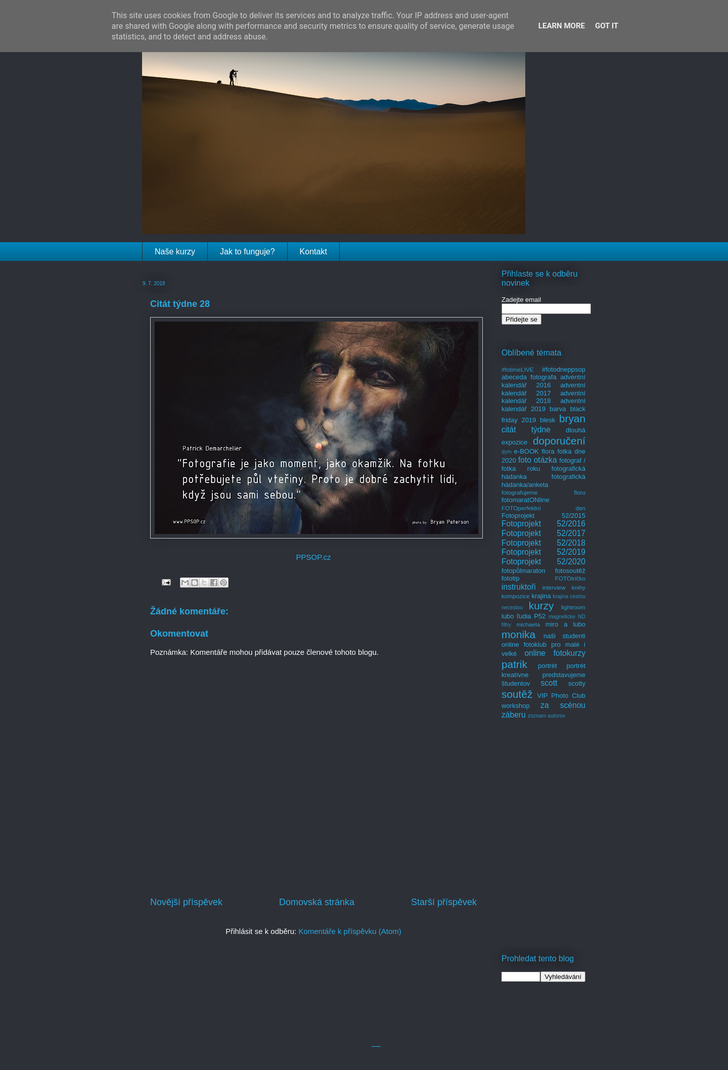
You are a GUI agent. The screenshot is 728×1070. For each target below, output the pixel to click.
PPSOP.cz (313, 557)
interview (554, 587)
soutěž (517, 694)
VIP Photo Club (561, 695)
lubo (508, 616)
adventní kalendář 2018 (543, 397)
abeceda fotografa (529, 377)
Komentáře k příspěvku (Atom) (349, 931)
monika (518, 634)
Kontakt (313, 251)
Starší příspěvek (444, 902)
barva (558, 409)
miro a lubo (565, 624)
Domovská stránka (316, 902)
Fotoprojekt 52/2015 (543, 515)
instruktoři (519, 587)
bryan (572, 418)
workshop (516, 705)
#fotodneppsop (563, 369)
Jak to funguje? (247, 251)
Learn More (561, 25)
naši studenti (564, 636)
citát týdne (526, 429)
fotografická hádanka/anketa (543, 480)
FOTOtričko (570, 578)
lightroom (573, 607)
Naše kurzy (175, 251)
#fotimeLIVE (518, 369)
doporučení (559, 441)
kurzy (541, 605)
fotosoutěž (570, 570)
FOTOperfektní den (543, 508)
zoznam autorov (546, 716)
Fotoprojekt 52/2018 (543, 543)
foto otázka (537, 460)
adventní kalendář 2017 (543, 389)
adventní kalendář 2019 (543, 405)
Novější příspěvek (186, 902)
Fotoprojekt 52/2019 (543, 552)
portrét (547, 666)
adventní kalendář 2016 (543, 381)
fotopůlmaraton (523, 570)
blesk (547, 420)
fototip (510, 578)
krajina (541, 596)
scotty (576, 683)
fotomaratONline (526, 500)
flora (547, 451)
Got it (606, 25)
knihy (578, 587)
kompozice (516, 596)
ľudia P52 (531, 616)
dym (507, 452)
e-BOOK (526, 451)
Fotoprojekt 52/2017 (543, 533)
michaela (528, 624)
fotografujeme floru (543, 492)
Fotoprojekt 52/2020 (543, 561)
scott (548, 683)
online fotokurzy (554, 653)
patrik (514, 664)
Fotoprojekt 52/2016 (543, 523)
